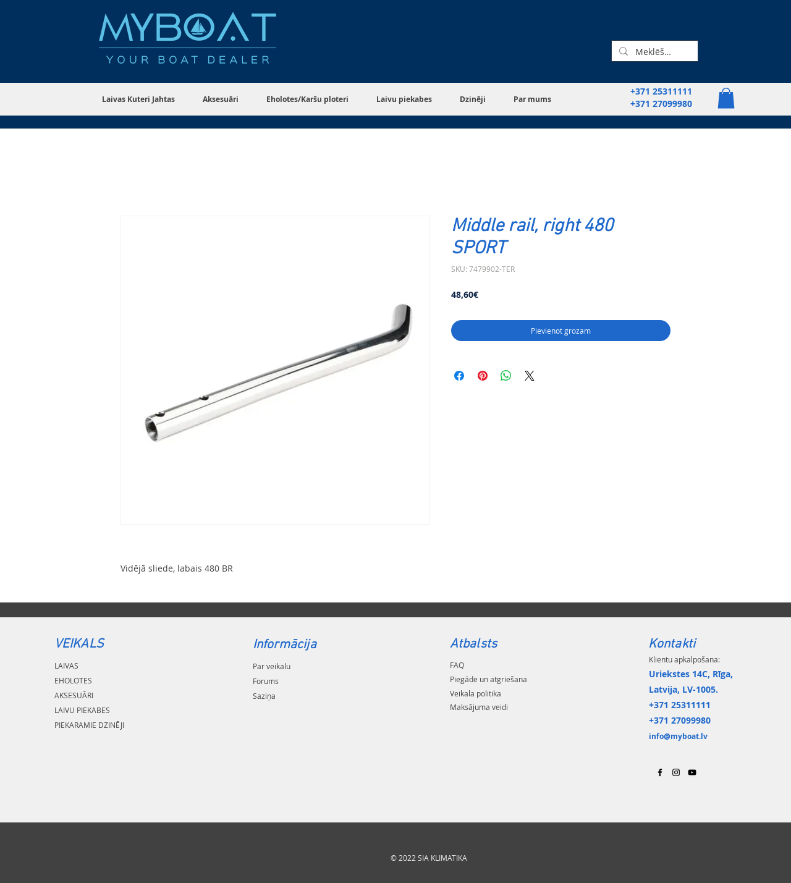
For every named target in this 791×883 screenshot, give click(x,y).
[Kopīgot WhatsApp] (506, 375)
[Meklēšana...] (653, 52)
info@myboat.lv (678, 736)
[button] (143, 99)
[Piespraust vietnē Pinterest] (482, 375)
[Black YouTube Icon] (692, 772)
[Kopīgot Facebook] (459, 375)
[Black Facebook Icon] (660, 772)
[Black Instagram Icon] (676, 772)
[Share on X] (529, 375)
